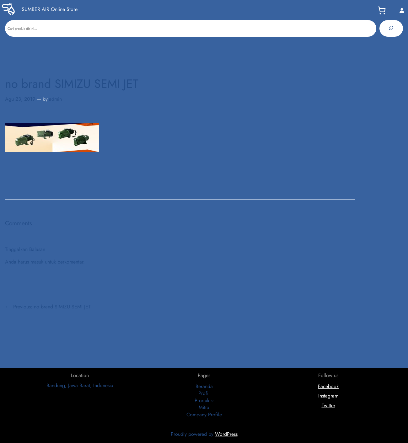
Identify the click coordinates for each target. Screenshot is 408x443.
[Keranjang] (383, 10)
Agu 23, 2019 (20, 99)
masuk (36, 261)
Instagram (328, 395)
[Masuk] (401, 10)
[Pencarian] (391, 28)
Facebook (328, 386)
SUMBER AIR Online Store (50, 9)
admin (55, 99)
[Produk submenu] (212, 400)
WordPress (226, 434)
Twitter (328, 405)
